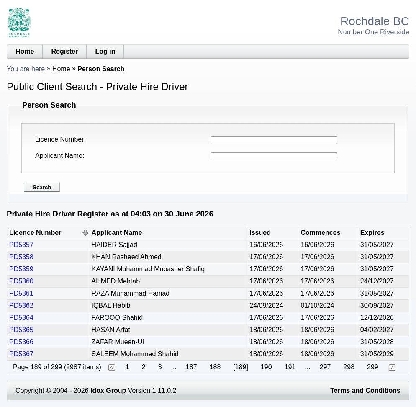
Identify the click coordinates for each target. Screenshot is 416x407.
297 (325, 367)
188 (215, 367)
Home (24, 51)
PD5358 (21, 256)
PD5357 (21, 244)
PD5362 (21, 305)
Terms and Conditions (365, 390)
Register (64, 51)
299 (372, 367)
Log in (105, 51)
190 (266, 367)
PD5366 (21, 341)
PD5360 (21, 281)
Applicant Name (58, 155)
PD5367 (21, 354)
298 (348, 367)
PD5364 (21, 317)
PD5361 (21, 293)
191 (290, 367)
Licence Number (59, 139)
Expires (372, 232)
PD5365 (21, 329)
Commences (320, 232)
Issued (260, 232)
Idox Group (108, 390)
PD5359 (21, 269)
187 (191, 367)
